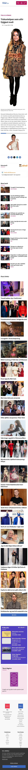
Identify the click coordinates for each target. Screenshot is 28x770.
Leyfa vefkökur (14, 766)
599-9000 (8, 719)
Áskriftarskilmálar (20, 718)
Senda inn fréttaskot (20, 726)
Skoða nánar (5, 759)
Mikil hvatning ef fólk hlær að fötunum (14, 360)
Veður (21, 740)
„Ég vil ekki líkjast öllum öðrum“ (11, 546)
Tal (20, 747)
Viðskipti (7, 735)
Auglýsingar (20, 713)
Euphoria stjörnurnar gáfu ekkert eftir (13, 590)
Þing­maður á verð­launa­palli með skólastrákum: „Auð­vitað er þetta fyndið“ (18, 256)
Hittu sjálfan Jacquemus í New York (13, 418)
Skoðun (7, 740)
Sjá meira (14, 615)
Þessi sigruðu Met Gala (8, 379)
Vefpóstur (20, 723)
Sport (7, 737)
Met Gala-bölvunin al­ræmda (10, 398)
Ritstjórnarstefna (21, 716)
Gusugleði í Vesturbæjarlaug (17, 187)
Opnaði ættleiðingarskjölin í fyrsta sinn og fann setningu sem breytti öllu (18, 197)
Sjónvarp (7, 742)
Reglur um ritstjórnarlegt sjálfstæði (7, 712)
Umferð (20, 721)
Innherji (20, 734)
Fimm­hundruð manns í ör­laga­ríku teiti (14, 319)
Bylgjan (20, 742)
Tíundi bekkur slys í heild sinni (11, 298)
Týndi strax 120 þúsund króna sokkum (14, 508)
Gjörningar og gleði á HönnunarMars (13, 438)
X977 (21, 745)
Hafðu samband (21, 715)
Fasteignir (20, 735)
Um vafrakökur (20, 724)
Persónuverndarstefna (7, 714)
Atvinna (20, 737)
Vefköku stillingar (14, 763)
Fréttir (7, 734)
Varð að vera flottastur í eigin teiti (12, 527)
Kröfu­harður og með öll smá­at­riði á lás (14, 611)
